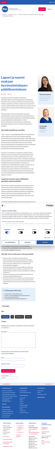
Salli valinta (28, 242)
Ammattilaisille (6, 352)
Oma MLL (10, 391)
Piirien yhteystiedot (24, 357)
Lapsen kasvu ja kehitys (7, 335)
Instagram (20, 372)
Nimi (2, 302)
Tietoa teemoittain (6, 360)
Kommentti (4, 276)
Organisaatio (22, 343)
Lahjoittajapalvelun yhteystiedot (7, 387)
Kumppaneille (23, 333)
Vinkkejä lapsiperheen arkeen (8, 339)
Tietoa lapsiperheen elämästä (8, 337)
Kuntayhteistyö (23, 335)
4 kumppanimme (9, 213)
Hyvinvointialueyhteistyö (25, 337)
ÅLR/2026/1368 (33, 426)
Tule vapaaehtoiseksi (42, 339)
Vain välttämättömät (10, 242)
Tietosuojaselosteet (8, 444)
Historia (21, 344)
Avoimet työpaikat (24, 350)
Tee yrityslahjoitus (33, 378)
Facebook (5, 262)
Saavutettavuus (6, 446)
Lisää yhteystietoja (7, 384)
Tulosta (28, 262)
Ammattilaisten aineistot (7, 358)
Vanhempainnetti (6, 333)
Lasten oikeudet (5, 362)
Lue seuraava (48, 329)
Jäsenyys (22, 348)
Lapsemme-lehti (23, 352)
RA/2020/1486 (32, 414)
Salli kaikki (45, 242)
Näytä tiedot (47, 237)
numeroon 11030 (33, 402)
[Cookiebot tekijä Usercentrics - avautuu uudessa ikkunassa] (47, 206)
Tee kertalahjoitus (33, 374)
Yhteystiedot (23, 355)
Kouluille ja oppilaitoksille (7, 356)
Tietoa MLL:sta (24, 340)
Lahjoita (4, 2)
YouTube (20, 377)
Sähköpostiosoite (5, 308)
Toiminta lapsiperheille (7, 343)
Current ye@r (4, 320)
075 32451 (6, 381)
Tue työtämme (41, 333)
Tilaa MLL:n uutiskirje (19, 380)
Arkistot (21, 346)
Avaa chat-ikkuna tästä (46, 387)
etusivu (4, 14)
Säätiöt (21, 354)
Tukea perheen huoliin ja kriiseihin (9, 341)
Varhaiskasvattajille (6, 354)
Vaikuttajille (5, 251)
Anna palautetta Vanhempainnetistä (6, 345)
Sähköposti (19, 262)
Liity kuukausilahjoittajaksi (34, 376)
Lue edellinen (6, 329)
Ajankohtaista (12, 14)
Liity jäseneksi (40, 335)
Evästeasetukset (20, 445)
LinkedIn (20, 374)
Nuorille (4, 349)
